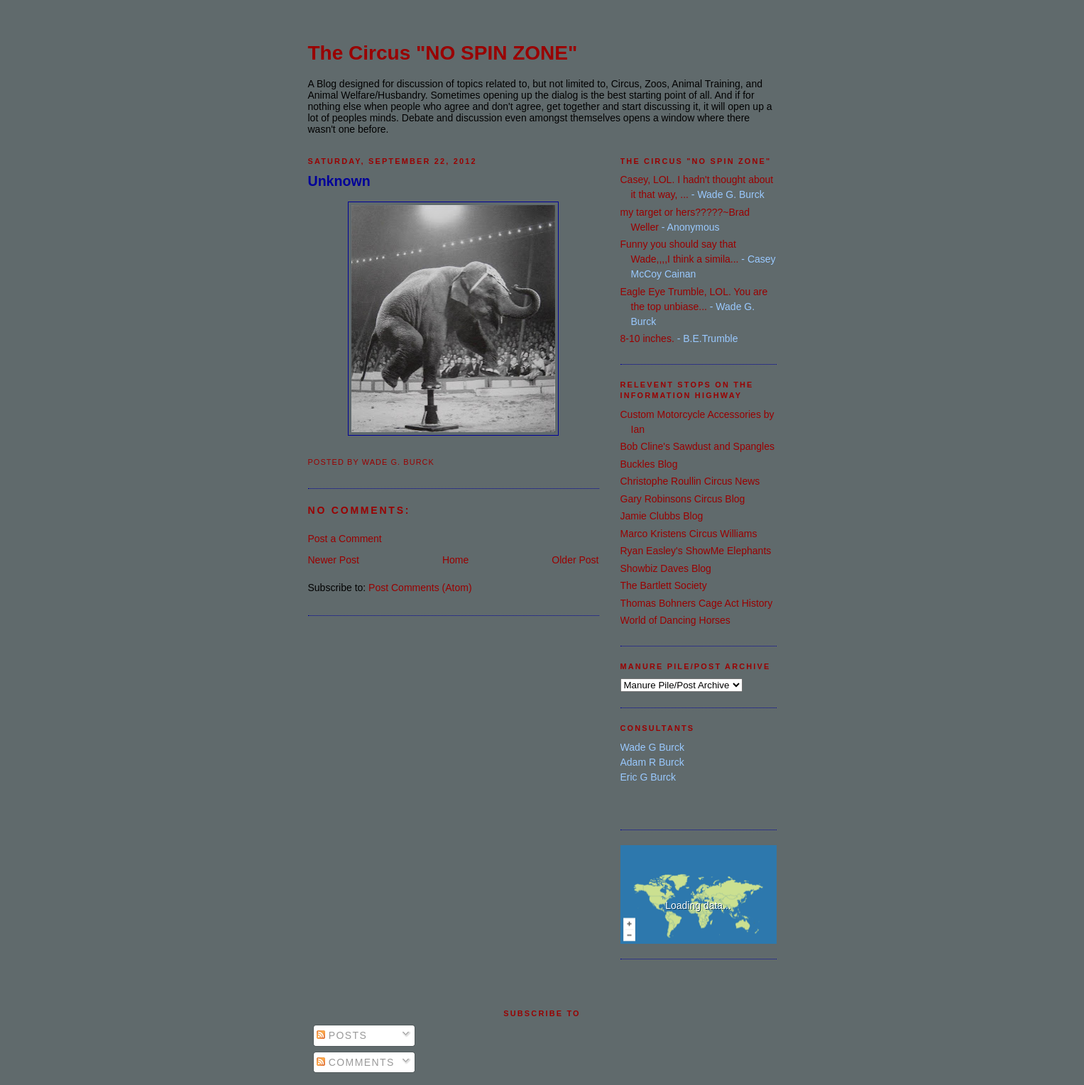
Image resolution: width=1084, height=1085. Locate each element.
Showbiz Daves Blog (665, 568)
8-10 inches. (647, 338)
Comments (356, 1062)
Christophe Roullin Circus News (690, 481)
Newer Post (333, 560)
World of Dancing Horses (675, 620)
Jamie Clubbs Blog (661, 516)
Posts (342, 1035)
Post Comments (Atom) (419, 587)
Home (455, 560)
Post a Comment (345, 538)
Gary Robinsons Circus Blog (682, 499)
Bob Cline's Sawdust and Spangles (697, 446)
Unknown (339, 181)
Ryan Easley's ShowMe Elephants (696, 550)
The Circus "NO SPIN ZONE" (443, 53)
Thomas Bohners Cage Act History (696, 603)
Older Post (575, 560)
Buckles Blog (649, 464)
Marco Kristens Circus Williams (688, 533)
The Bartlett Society (663, 585)
